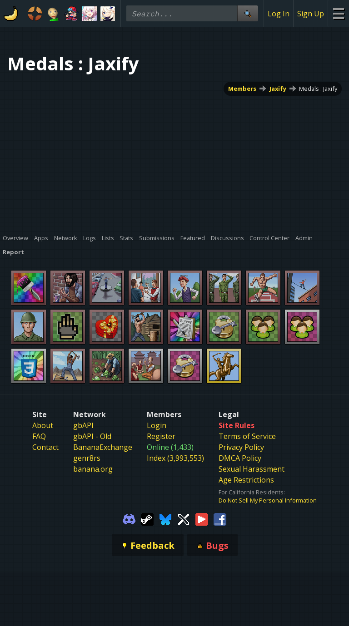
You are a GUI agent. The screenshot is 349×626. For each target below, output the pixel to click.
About (42, 425)
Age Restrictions (246, 480)
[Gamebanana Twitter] (183, 518)
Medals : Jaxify (318, 88)
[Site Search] (247, 13)
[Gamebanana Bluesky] (165, 518)
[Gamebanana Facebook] (220, 518)
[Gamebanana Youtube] (201, 518)
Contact (45, 447)
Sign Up (310, 14)
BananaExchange (102, 447)
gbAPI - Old (92, 436)
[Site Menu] (338, 13)
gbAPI (83, 425)
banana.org (93, 469)
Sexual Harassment (251, 469)
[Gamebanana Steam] (147, 518)
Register (161, 436)
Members (242, 88)
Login (156, 425)
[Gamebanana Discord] (129, 518)
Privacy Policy (241, 447)
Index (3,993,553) (175, 458)
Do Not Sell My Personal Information (268, 500)
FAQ (39, 436)
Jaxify (277, 88)
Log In (278, 14)
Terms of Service (247, 436)
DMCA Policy (240, 458)
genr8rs (86, 458)
